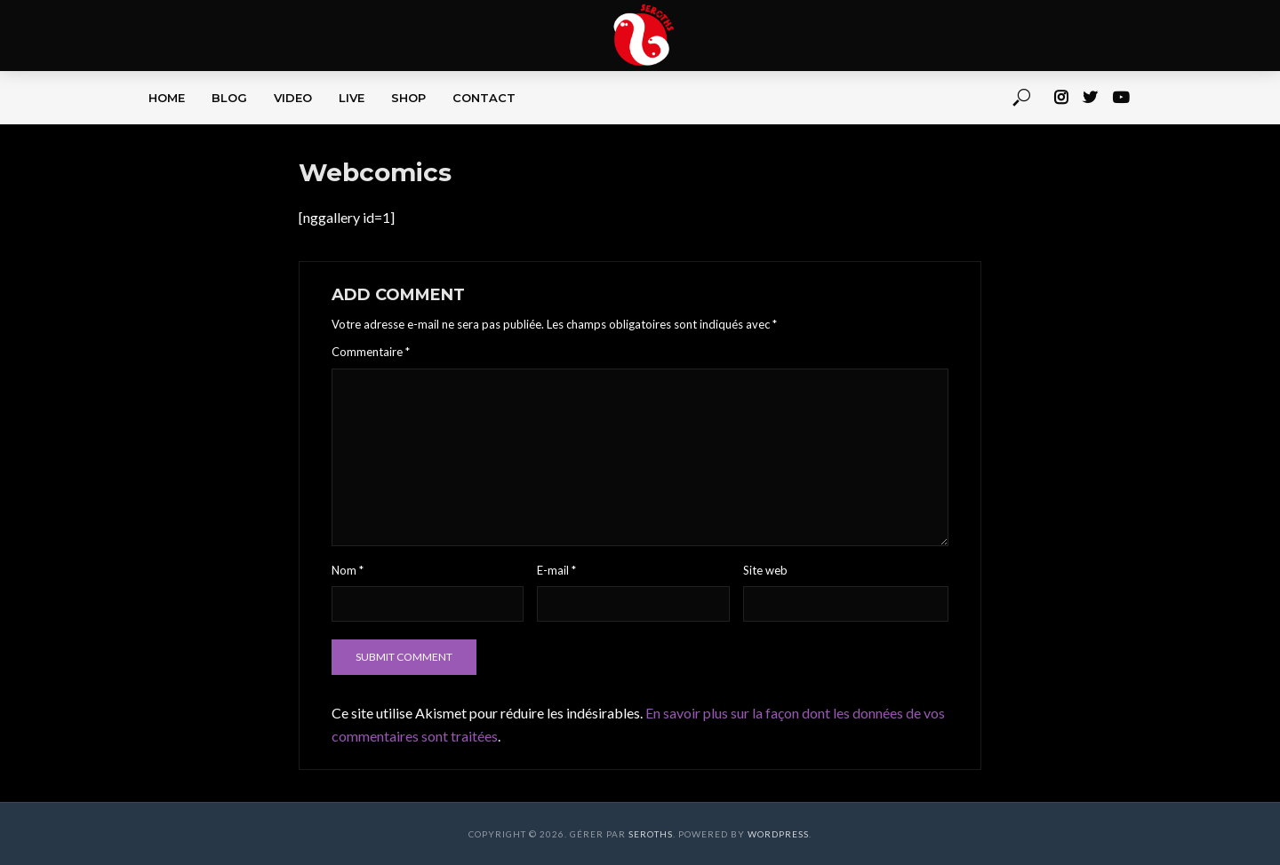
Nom (348, 570)
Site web (765, 570)
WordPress (778, 834)
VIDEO (293, 98)
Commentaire (371, 352)
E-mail (556, 570)
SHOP (408, 98)
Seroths (650, 834)
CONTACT (484, 98)
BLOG (229, 98)
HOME (166, 98)
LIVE (351, 98)
